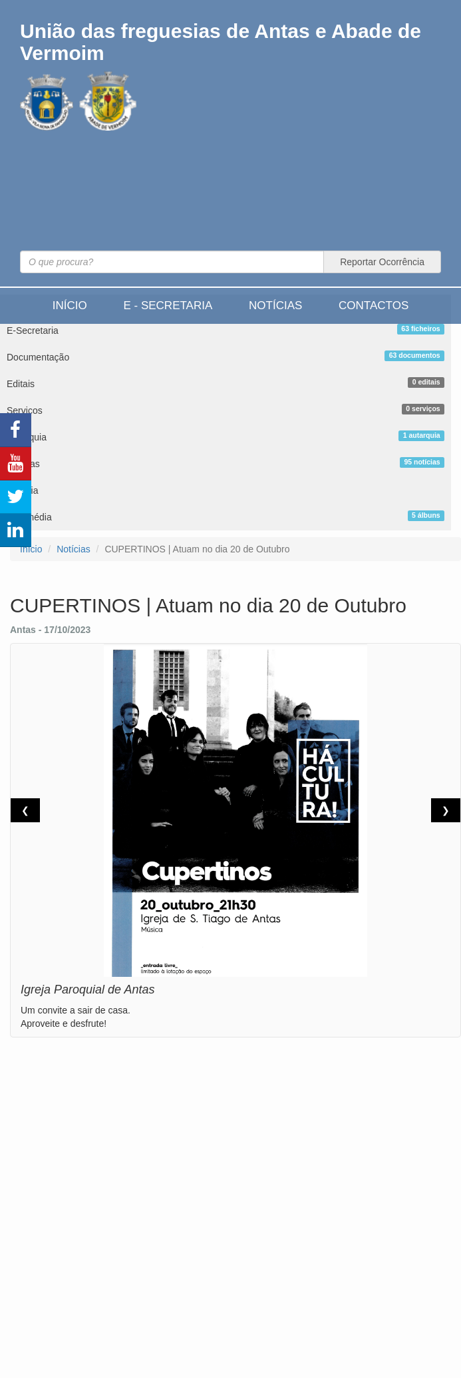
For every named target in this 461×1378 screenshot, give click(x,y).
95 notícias (422, 462)
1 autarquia (421, 435)
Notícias (275, 305)
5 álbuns (426, 515)
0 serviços (423, 408)
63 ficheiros (420, 329)
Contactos (373, 305)
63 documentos (414, 355)
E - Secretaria (167, 305)
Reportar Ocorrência (382, 262)
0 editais (426, 382)
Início (70, 305)
